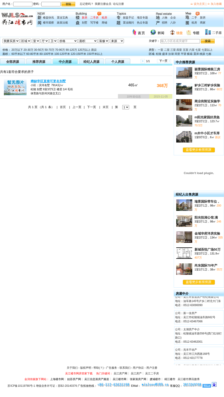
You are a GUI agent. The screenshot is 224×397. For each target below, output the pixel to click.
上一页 (76, 107)
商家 (202, 22)
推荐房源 (38, 62)
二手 (194, 17)
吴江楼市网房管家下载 (79, 373)
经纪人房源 (91, 62)
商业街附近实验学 (207, 101)
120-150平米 (78, 54)
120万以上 (84, 49)
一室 (160, 49)
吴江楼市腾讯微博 (189, 379)
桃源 (202, 54)
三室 (173, 49)
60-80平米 (32, 54)
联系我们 (125, 367)
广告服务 (111, 367)
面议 (94, 49)
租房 (104, 17)
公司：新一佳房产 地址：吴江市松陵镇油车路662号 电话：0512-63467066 (195, 317)
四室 (179, 49)
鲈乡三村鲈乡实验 (207, 85)
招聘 (164, 22)
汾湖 (171, 54)
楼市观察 (48, 22)
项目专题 (142, 17)
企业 (173, 17)
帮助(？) (98, 367)
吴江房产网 (120, 373)
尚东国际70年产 (206, 265)
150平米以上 (95, 54)
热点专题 (142, 22)
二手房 (94, 17)
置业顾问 (128, 22)
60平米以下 (18, 54)
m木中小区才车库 (207, 133)
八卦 (173, 22)
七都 (208, 54)
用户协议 (138, 367)
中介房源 (65, 62)
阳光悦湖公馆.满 (206, 217)
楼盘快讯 (48, 17)
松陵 (158, 54)
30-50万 (39, 49)
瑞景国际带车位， (207, 201)
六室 (192, 49)
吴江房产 (136, 373)
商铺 (104, 22)
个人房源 (117, 62)
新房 (84, 17)
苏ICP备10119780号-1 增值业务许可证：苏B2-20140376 (42, 385)
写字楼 (94, 22)
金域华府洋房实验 (207, 233)
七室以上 (207, 49)
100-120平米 (62, 54)
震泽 (196, 54)
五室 (185, 49)
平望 (183, 54)
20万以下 (17, 49)
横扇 (189, 54)
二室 (167, 49)
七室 (198, 49)
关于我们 (72, 367)
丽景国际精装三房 (207, 69)
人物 (164, 17)
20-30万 (28, 49)
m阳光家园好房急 (207, 117)
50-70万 (49, 49)
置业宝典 (62, 17)
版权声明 (85, 367)
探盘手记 (128, 17)
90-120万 (71, 49)
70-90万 (60, 49)
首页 (63, 107)
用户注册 (151, 367)
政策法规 (62, 22)
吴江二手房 (152, 373)
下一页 (91, 107)
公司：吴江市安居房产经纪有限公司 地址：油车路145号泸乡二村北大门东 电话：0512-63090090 (198, 301)
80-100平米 (46, 54)
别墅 (84, 22)
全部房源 (12, 62)
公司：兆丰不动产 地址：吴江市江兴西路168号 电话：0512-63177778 (192, 354)
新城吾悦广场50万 (208, 249)
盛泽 (165, 54)
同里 (177, 54)
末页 (106, 107)
